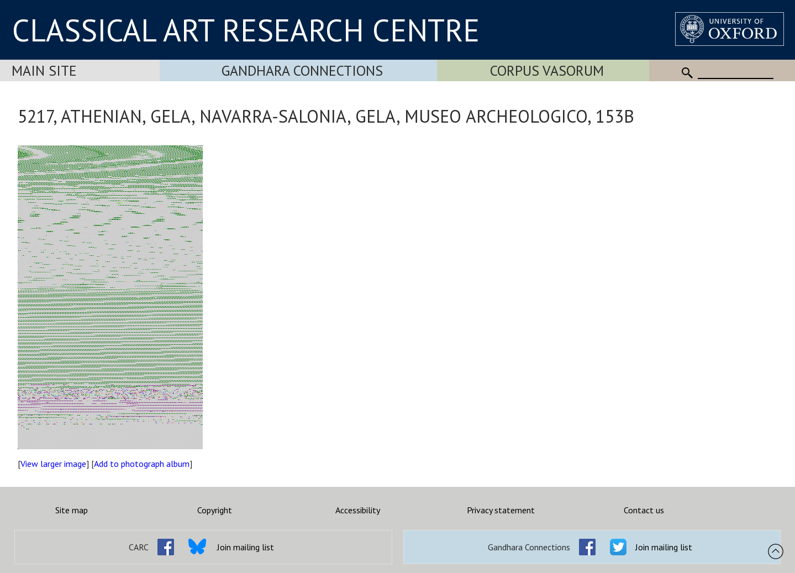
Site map (71, 510)
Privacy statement (501, 510)
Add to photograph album (141, 463)
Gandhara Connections (302, 70)
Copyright (214, 510)
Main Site (44, 70)
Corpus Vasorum (547, 70)
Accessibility (357, 510)
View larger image (53, 463)
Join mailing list (245, 547)
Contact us (644, 510)
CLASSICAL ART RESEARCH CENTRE (246, 30)
